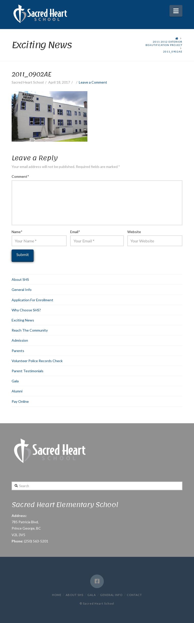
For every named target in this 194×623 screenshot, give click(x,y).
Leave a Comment (93, 82)
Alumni (17, 391)
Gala (15, 381)
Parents (18, 350)
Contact (134, 594)
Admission (20, 340)
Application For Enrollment (32, 300)
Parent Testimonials (27, 371)
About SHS (20, 279)
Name (17, 232)
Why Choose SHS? (26, 310)
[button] (175, 11)
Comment (20, 176)
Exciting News (23, 320)
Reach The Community (30, 330)
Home (56, 594)
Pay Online (20, 401)
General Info (22, 289)
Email (75, 232)
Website (134, 232)
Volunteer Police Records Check (37, 361)
